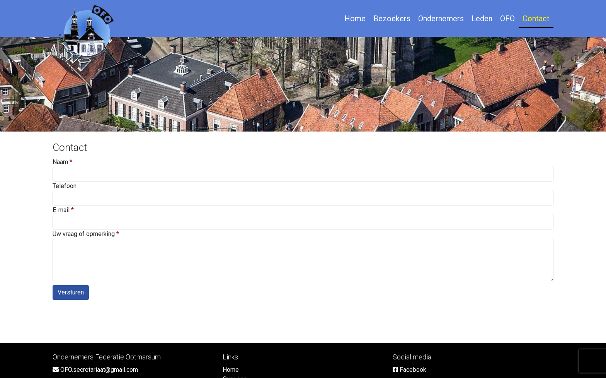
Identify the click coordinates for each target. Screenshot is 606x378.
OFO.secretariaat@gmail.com (95, 369)
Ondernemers (441, 18)
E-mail (61, 210)
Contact (536, 18)
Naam (60, 162)
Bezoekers (391, 18)
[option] (303, 84)
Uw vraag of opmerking (84, 234)
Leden (482, 18)
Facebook (409, 369)
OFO (507, 18)
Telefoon (65, 186)
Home (355, 18)
